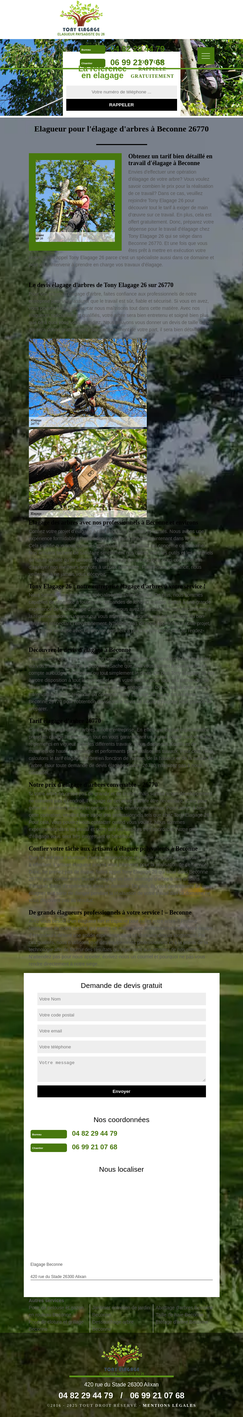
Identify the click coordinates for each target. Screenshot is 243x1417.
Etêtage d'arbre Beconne (182, 1322)
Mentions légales (169, 1405)
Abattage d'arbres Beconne (184, 1307)
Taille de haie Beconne (180, 1314)
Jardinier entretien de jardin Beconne (121, 1311)
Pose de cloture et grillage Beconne (56, 1325)
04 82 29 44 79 (137, 48)
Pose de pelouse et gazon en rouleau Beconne (56, 1311)
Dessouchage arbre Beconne (113, 1325)
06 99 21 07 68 (137, 62)
